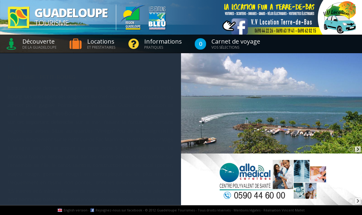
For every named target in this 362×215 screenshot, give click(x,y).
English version (76, 210)
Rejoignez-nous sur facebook (119, 210)
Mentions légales (247, 210)
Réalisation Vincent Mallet (284, 210)
